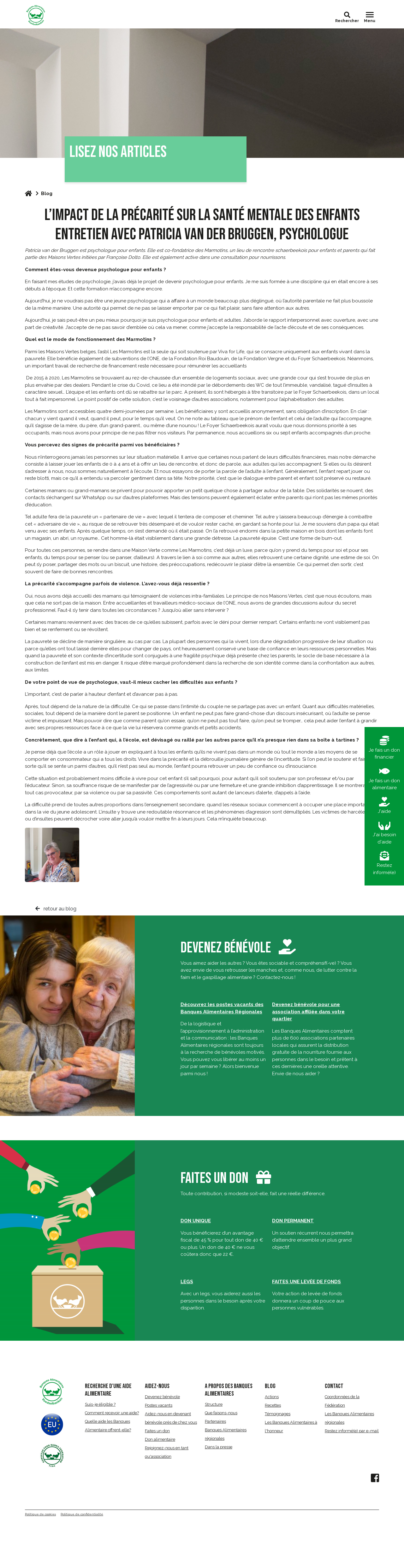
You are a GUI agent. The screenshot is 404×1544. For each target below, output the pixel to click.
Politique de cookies (40, 1514)
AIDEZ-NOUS (157, 1386)
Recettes (273, 1405)
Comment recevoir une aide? (112, 1412)
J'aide (384, 805)
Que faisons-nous (221, 1412)
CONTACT (334, 1386)
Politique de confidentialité (82, 1514)
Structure (214, 1404)
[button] (347, 15)
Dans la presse (218, 1447)
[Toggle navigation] (369, 17)
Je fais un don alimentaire (384, 778)
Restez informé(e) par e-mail (352, 1430)
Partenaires (215, 1421)
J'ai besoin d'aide (384, 832)
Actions (272, 1396)
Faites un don (214, 1178)
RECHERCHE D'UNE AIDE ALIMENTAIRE (108, 1390)
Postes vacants (158, 1405)
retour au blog (55, 909)
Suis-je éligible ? (100, 1404)
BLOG (270, 1386)
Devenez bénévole (238, 948)
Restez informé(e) (384, 863)
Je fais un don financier (384, 748)
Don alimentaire (160, 1439)
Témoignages (277, 1413)
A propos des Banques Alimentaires (228, 1390)
